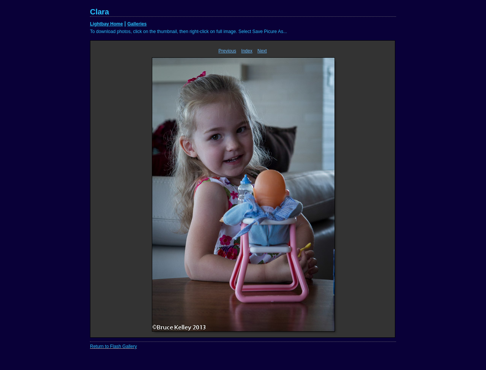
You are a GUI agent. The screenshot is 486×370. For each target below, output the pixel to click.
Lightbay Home (106, 24)
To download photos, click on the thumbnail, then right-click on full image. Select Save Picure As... (188, 31)
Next (262, 51)
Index (246, 51)
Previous (227, 51)
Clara (99, 12)
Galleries (137, 24)
